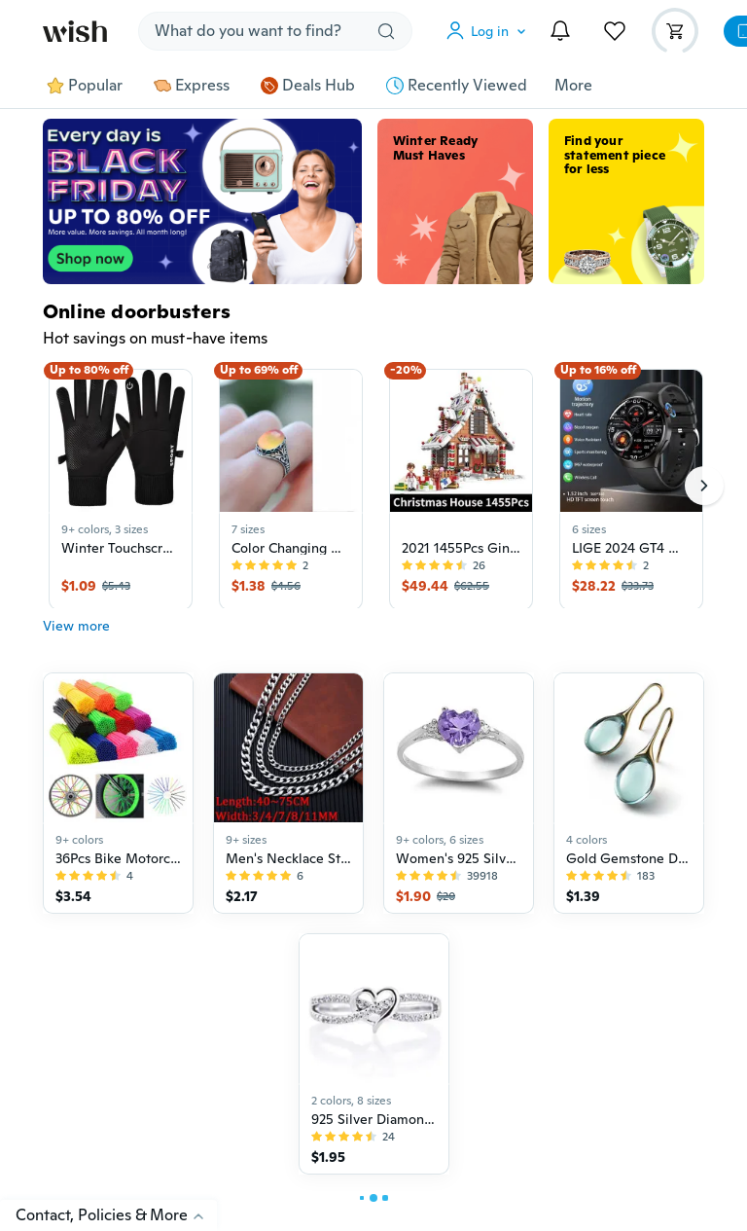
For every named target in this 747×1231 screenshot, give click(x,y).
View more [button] (76, 635)
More (573, 85)
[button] (490, 31)
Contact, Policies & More (116, 1215)
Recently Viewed (456, 85)
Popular (85, 85)
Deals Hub (308, 85)
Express (192, 85)
